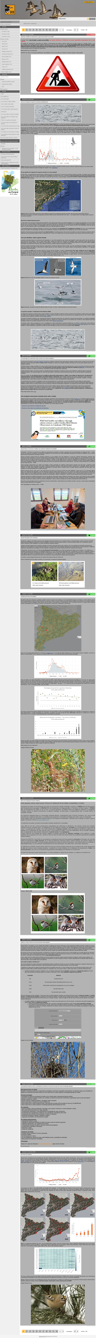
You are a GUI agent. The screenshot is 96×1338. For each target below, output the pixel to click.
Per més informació (25, 1146)
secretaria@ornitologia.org (45, 1144)
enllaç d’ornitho (47, 316)
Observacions (4, 29)
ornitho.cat (77, 398)
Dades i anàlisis (4, 39)
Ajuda (2, 79)
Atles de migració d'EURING (62, 1160)
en (92, 18)
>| (56, 30)
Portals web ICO (88, 2)
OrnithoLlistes (49, 652)
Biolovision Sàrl (42, 1336)
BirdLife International (58, 320)
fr (94, 18)
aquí (35, 391)
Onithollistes (55, 167)
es (90, 18)
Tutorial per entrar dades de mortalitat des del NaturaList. (35, 408)
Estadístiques (4, 89)
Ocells (2, 146)
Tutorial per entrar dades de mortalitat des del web (34, 405)
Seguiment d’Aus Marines (81, 324)
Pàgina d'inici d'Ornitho (6, 22)
